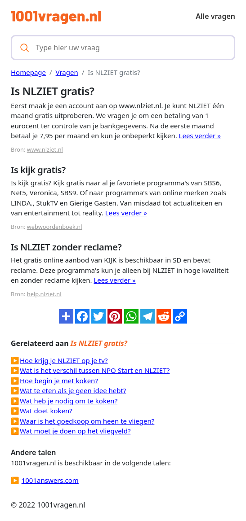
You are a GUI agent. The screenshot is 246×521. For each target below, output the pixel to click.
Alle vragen (215, 16)
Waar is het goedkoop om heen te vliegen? (87, 420)
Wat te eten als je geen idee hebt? (73, 390)
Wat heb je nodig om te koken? (68, 400)
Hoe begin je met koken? (59, 380)
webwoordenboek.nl (54, 227)
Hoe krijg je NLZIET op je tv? (64, 360)
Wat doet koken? (46, 410)
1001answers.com (50, 480)
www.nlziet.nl (45, 149)
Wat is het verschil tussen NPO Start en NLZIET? (95, 370)
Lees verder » (200, 135)
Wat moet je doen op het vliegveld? (75, 430)
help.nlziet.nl (44, 294)
